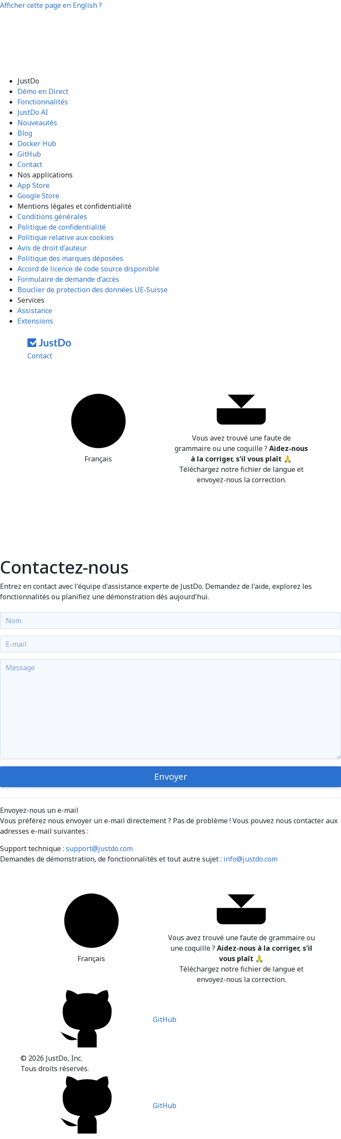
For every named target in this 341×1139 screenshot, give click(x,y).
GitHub (29, 154)
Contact (29, 164)
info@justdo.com (250, 859)
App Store (33, 185)
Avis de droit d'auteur (52, 248)
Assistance (34, 310)
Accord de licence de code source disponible (88, 269)
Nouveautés (37, 122)
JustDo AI (32, 112)
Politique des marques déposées (70, 258)
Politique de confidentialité (61, 227)
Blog (24, 133)
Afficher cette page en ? (51, 5)
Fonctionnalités (42, 102)
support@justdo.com (99, 848)
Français (98, 426)
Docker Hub (36, 143)
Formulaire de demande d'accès (68, 279)
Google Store (38, 195)
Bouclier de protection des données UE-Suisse (92, 289)
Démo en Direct (42, 91)
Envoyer (170, 776)
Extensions (35, 321)
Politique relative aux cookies (65, 237)
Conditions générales (52, 216)
